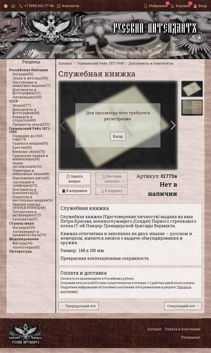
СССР (13, 101)
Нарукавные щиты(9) (30, 178)
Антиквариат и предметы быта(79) (29, 233)
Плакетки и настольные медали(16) (32, 198)
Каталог (155, 329)
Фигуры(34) (22, 243)
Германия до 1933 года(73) (27, 137)
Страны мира (21, 223)
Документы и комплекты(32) (25, 191)
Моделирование (24, 239)
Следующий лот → (183, 306)
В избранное (74, 190)
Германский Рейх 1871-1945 (30, 130)
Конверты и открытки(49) (24, 118)
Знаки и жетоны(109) (30, 78)
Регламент (190, 337)
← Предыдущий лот (78, 306)
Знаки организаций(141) (27, 164)
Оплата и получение (182, 329)
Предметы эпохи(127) (30, 124)
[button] (173, 125)
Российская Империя (28, 70)
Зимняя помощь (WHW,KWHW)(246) (29, 206)
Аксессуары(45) (26, 247)
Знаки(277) (21, 105)
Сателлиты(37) (25, 219)
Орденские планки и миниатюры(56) (30, 157)
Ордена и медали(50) (30, 143)
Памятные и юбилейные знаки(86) (30, 172)
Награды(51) (22, 74)
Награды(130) (23, 227)
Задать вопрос (75, 178)
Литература (20, 251)
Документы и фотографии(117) (26, 91)
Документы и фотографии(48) (25, 111)
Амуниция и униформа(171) (24, 183)
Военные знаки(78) (28, 151)
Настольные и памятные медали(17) (31, 84)
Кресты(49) (22, 147)
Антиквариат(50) (27, 97)
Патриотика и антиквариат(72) (26, 213)
